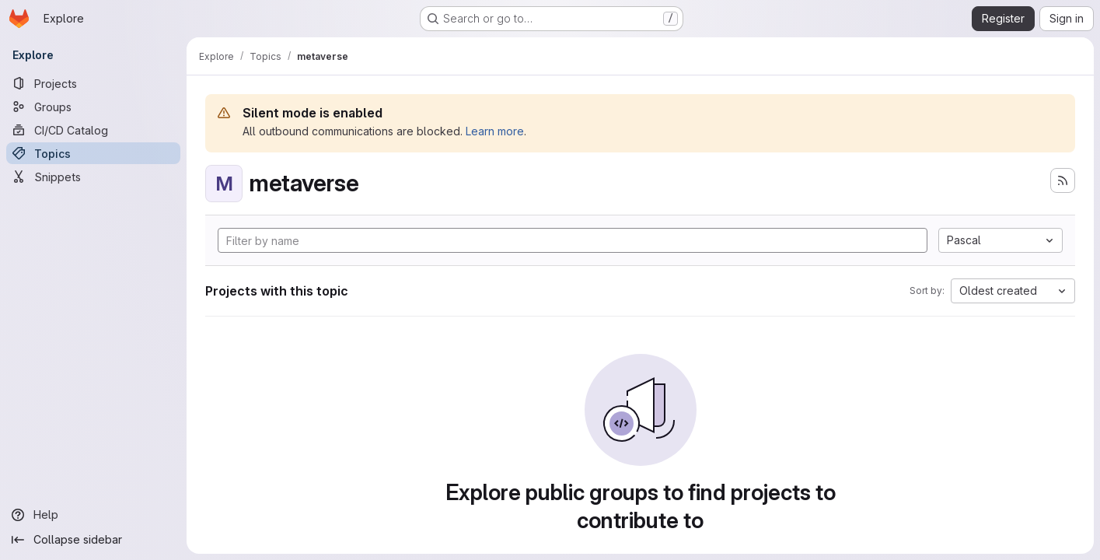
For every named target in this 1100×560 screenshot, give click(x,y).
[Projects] (93, 83)
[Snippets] (93, 176)
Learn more (495, 131)
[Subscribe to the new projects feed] (1062, 180)
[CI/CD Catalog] (93, 130)
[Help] (93, 515)
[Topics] (93, 153)
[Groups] (93, 106)
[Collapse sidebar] (93, 540)
